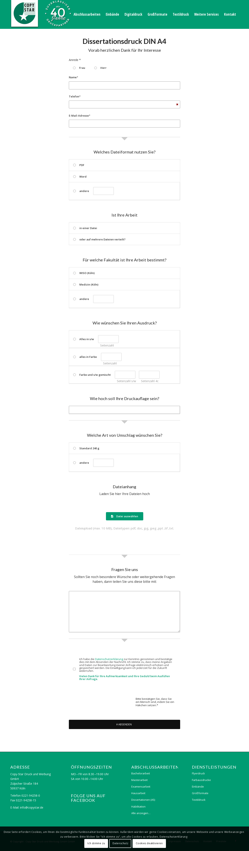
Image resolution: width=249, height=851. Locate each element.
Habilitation (138, 806)
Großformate (200, 793)
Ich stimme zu (96, 843)
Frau (79, 68)
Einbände (198, 786)
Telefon (75, 96)
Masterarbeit (139, 780)
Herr (100, 68)
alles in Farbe (85, 357)
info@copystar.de (31, 807)
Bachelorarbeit (140, 773)
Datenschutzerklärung (109, 659)
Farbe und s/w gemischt (92, 375)
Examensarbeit (140, 786)
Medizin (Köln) (85, 284)
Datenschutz (120, 843)
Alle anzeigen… (140, 813)
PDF (78, 165)
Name (73, 77)
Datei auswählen (124, 516)
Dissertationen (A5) (143, 800)
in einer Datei (85, 228)
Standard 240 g (86, 448)
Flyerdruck (198, 773)
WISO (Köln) (84, 273)
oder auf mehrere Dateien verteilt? (99, 239)
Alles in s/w (83, 339)
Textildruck (199, 800)
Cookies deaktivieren (149, 843)
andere (81, 191)
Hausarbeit (138, 793)
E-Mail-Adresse (79, 115)
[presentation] (100, 702)
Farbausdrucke (201, 780)
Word (80, 176)
